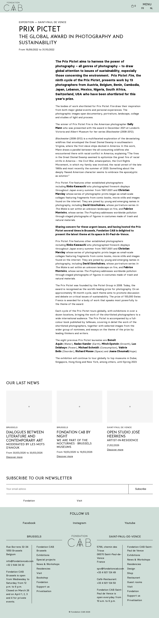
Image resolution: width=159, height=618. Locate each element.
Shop (130, 573)
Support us (43, 586)
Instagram (79, 523)
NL (151, 8)
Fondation (29, 500)
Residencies (43, 568)
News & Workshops (47, 564)
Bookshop (42, 577)
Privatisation (43, 591)
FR (142, 8)
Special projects (45, 559)
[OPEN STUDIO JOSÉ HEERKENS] (130, 421)
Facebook (29, 523)
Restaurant (133, 577)
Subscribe (140, 489)
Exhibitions (42, 555)
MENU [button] (147, 4)
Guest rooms (134, 582)
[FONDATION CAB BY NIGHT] (79, 424)
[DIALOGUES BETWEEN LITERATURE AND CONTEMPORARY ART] (29, 425)
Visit (79, 500)
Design (131, 568)
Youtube (130, 523)
